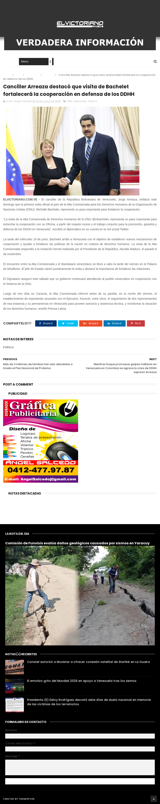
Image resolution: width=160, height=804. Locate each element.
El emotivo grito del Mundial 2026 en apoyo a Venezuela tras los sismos (81, 681)
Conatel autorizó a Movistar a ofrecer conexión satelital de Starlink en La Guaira (88, 662)
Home (7, 62)
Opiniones (32, 75)
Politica (48, 75)
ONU (18, 75)
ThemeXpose (27, 798)
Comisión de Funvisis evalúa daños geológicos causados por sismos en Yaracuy (77, 543)
